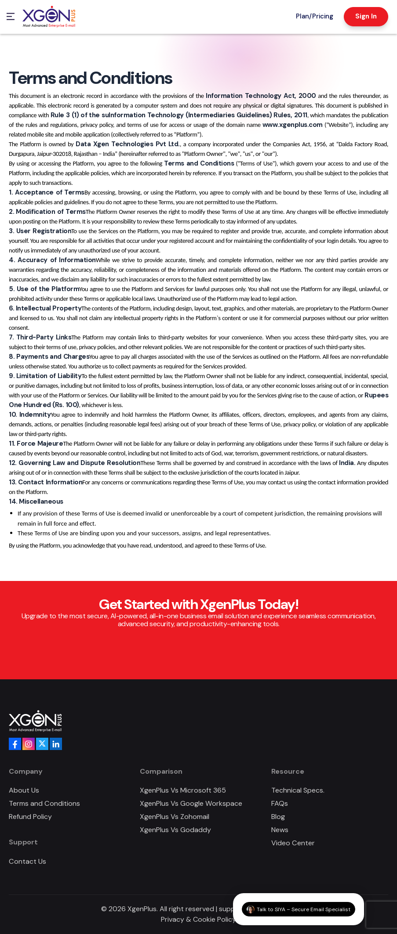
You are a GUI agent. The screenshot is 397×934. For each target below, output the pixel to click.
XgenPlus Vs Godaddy (175, 829)
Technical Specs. (297, 790)
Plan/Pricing (314, 16)
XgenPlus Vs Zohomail (174, 816)
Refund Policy (30, 816)
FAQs (279, 803)
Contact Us (27, 861)
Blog (278, 816)
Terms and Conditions (44, 803)
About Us (24, 790)
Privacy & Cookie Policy (198, 919)
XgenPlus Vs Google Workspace (191, 803)
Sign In (366, 16)
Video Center (293, 842)
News (279, 829)
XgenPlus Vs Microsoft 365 (183, 790)
